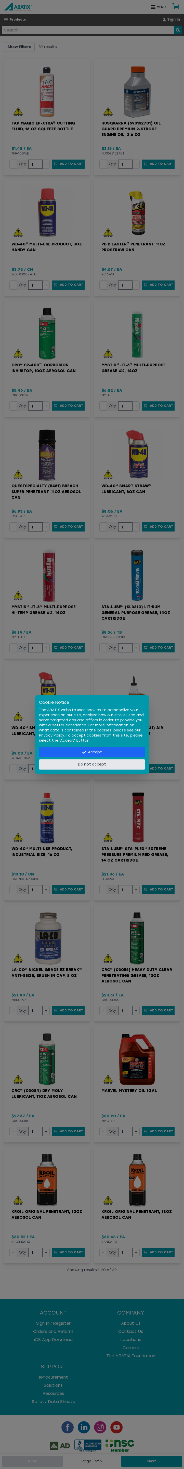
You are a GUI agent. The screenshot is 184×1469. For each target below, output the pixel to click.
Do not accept (92, 764)
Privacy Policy (51, 735)
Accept (92, 752)
